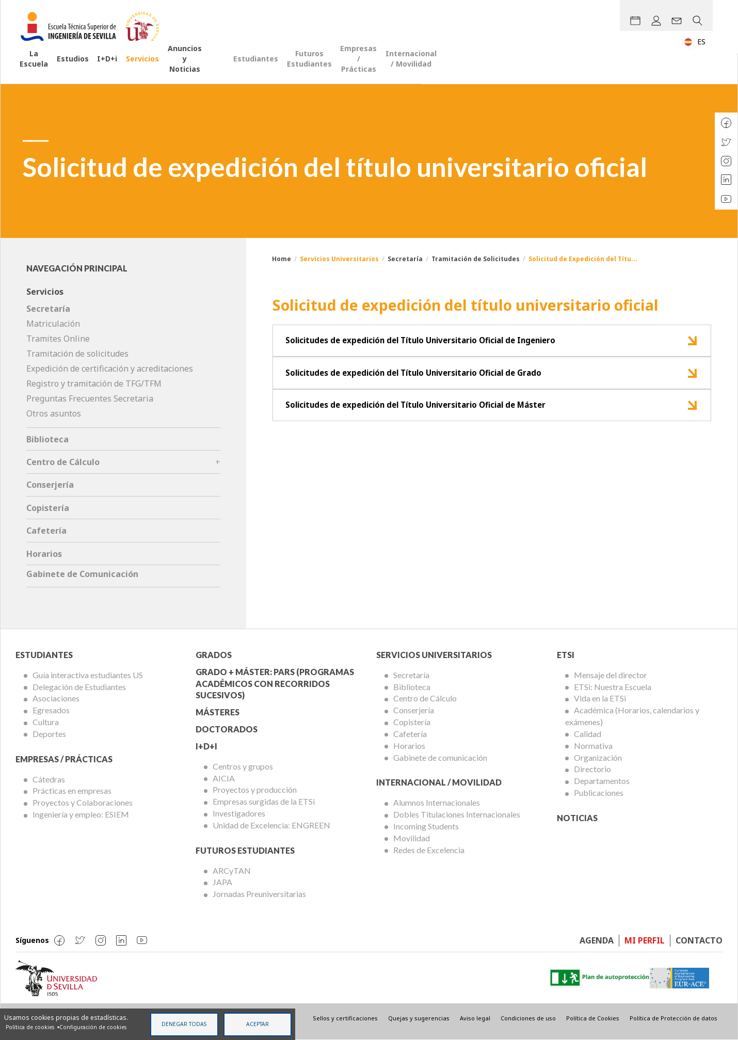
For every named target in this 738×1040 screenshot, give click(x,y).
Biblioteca (47, 439)
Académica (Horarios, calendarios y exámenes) (632, 716)
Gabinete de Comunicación (82, 574)
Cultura (46, 722)
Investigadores (239, 813)
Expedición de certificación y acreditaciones (109, 368)
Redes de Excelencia (428, 850)
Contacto (699, 940)
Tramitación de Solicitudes (475, 258)
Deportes (49, 734)
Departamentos (602, 781)
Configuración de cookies (92, 1026)
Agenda (597, 940)
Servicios (192, 69)
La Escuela (49, 69)
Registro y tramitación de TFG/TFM (94, 383)
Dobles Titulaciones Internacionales (456, 814)
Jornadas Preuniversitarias (259, 894)
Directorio (592, 769)
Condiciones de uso (528, 1018)
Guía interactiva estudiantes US (88, 675)
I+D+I (206, 746)
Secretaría (405, 258)
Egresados (51, 710)
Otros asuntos (53, 413)
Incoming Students (426, 826)
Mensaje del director (610, 675)
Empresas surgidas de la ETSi (264, 801)
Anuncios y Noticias (264, 69)
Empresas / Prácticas (557, 69)
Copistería (47, 508)
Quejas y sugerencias (419, 1018)
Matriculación (53, 323)
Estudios (103, 69)
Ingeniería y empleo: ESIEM (81, 814)
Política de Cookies (592, 1018)
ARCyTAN (232, 870)
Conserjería (50, 484)
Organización (598, 757)
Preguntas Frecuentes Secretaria (89, 398)
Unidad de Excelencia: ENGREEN (271, 825)
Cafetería (46, 530)
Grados (214, 655)
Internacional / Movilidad (663, 69)
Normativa (593, 745)
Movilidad (411, 838)
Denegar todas (184, 1023)
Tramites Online (58, 338)
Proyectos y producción (255, 789)
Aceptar (257, 1023)
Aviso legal (475, 1018)
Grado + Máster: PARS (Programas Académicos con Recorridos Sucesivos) (275, 683)
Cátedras (49, 779)
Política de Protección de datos (673, 1018)
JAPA (222, 882)
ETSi (565, 655)
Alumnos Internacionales (436, 802)
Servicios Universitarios (434, 655)
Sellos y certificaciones (345, 1018)
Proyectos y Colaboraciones (83, 802)
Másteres (217, 712)
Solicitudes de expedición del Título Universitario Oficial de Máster (429, 418)
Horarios (44, 553)
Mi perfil (644, 940)
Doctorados (227, 729)
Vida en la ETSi (600, 698)
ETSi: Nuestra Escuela (612, 687)
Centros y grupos (243, 766)
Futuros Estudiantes (462, 69)
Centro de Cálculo (63, 462)
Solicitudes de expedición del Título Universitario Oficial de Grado (427, 381)
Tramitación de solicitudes (77, 353)
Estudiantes (383, 69)
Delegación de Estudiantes (79, 687)
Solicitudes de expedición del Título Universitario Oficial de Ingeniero (434, 343)
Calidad (587, 734)
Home (281, 258)
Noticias (577, 818)
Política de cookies (30, 1026)
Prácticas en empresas (72, 790)
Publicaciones (598, 792)
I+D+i (147, 69)
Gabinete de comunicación (440, 757)
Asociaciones (56, 698)
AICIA (224, 778)
